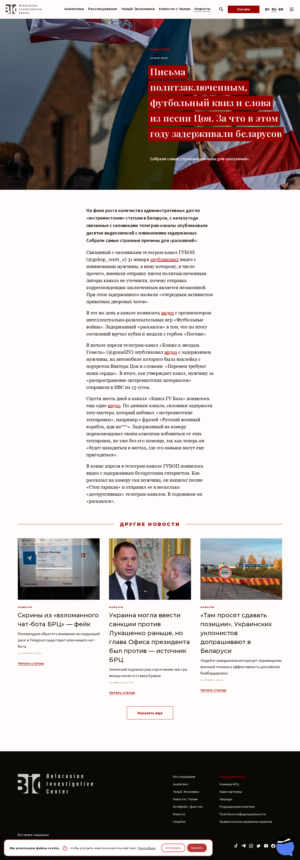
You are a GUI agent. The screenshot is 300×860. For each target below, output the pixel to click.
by (267, 9)
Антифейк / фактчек (188, 806)
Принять (197, 848)
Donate (243, 9)
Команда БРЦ (229, 784)
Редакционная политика (237, 806)
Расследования (102, 9)
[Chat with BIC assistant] (284, 845)
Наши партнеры (231, 791)
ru (274, 9)
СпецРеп (179, 821)
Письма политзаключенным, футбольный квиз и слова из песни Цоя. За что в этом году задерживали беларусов (216, 102)
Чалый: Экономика (138, 9)
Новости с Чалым (174, 9)
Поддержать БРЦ (232, 776)
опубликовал (164, 259)
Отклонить (173, 848)
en (280, 9)
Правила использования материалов (246, 821)
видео (167, 312)
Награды (226, 799)
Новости (202, 9)
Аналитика (74, 9)
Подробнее (147, 848)
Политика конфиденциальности (243, 814)
